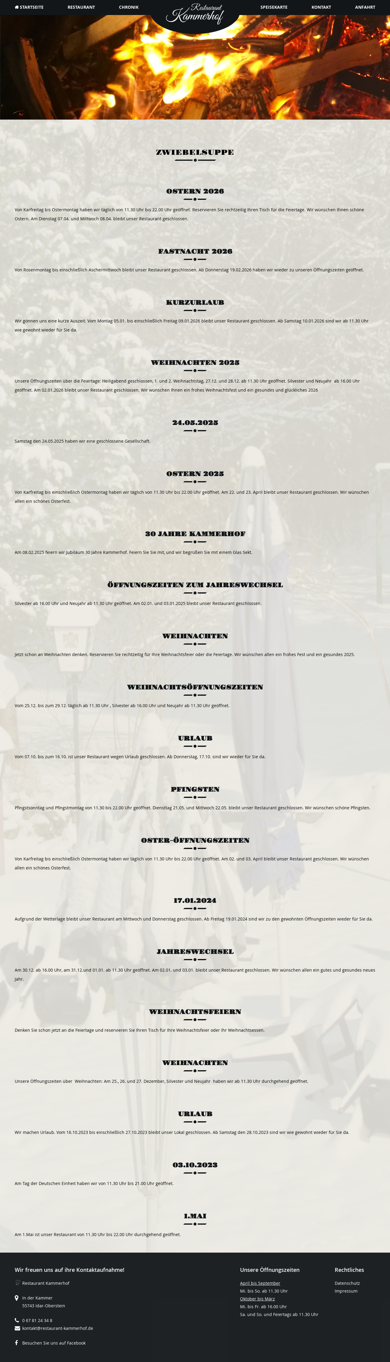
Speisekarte (274, 7)
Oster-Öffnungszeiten (195, 841)
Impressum (346, 1291)
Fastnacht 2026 (195, 252)
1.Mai (195, 1216)
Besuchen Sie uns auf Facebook (54, 1343)
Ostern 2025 (195, 474)
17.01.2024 (195, 901)
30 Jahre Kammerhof (195, 534)
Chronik (129, 7)
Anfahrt (365, 7)
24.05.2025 (195, 423)
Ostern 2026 (195, 192)
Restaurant (81, 7)
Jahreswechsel (195, 952)
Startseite (32, 7)
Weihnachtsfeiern (195, 1012)
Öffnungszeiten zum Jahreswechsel (195, 585)
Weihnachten (195, 636)
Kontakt (321, 7)
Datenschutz (347, 1283)
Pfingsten (195, 790)
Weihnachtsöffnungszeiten (195, 687)
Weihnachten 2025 (195, 363)
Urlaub (195, 738)
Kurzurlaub (195, 303)
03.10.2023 (195, 1165)
